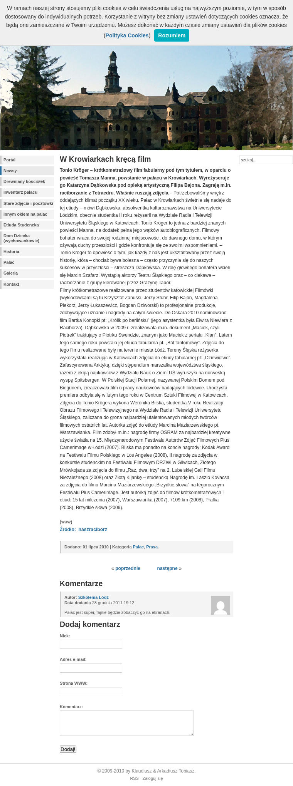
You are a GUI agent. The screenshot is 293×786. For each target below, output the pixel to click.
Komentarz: (71, 706)
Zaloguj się (153, 778)
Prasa (152, 547)
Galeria (10, 273)
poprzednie (127, 568)
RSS (134, 778)
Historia (11, 251)
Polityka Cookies (127, 35)
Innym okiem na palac (25, 214)
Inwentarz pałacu (20, 192)
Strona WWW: (74, 683)
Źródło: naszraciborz (83, 529)
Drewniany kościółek (24, 181)
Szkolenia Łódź (93, 597)
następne (167, 568)
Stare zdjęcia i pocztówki (28, 203)
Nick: (65, 635)
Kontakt (11, 284)
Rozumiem (171, 35)
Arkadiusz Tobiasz (176, 771)
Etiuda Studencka (21, 225)
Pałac (9, 262)
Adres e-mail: (73, 659)
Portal (9, 160)
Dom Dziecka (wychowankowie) (21, 238)
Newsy (10, 170)
